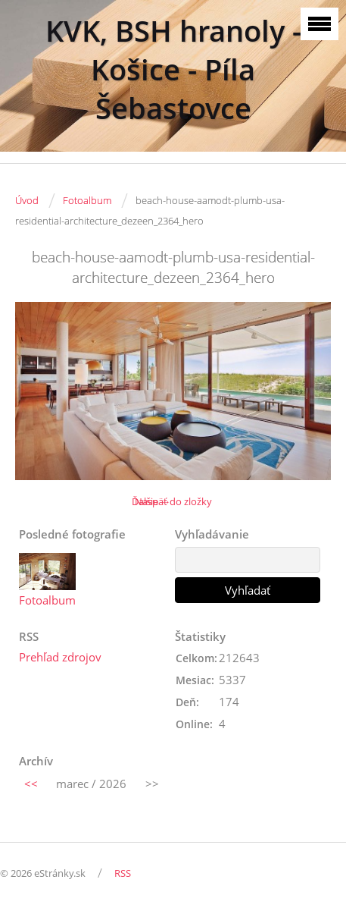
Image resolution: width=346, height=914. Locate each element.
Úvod (27, 200)
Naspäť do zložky (173, 501)
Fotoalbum (87, 200)
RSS (122, 873)
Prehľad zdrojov (60, 656)
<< (31, 783)
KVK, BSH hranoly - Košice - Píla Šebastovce (173, 69)
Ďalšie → (151, 501)
